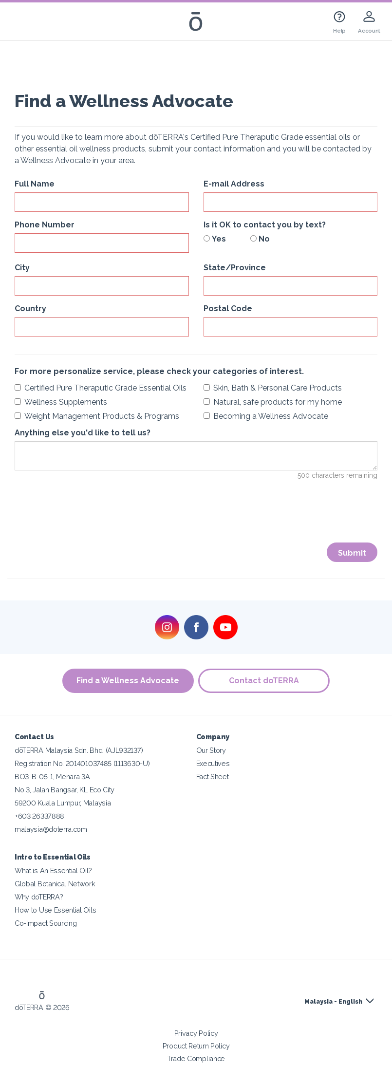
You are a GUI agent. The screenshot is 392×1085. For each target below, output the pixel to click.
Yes (215, 238)
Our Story (211, 750)
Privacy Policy (196, 1033)
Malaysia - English (333, 1001)
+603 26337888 (39, 816)
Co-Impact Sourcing (45, 923)
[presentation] (89, 518)
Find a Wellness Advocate (127, 680)
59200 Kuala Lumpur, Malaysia (63, 803)
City (22, 267)
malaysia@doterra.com (51, 829)
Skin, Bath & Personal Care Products (273, 388)
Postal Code (228, 308)
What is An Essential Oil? (53, 870)
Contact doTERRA (264, 680)
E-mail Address (234, 183)
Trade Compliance (196, 1058)
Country (30, 308)
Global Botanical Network (55, 883)
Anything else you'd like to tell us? (82, 432)
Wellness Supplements (61, 402)
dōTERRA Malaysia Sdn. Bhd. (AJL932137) (79, 750)
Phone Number (45, 224)
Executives (213, 763)
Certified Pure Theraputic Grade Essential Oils (101, 388)
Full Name (35, 183)
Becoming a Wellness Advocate (266, 416)
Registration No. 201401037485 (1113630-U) (82, 763)
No (260, 238)
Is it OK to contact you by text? (265, 224)
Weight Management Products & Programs (97, 416)
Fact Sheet (212, 776)
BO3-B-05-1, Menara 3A (52, 776)
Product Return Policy (196, 1046)
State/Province (235, 267)
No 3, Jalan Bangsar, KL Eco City (64, 790)
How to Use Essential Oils (55, 910)
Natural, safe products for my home (273, 402)
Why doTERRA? (39, 897)
